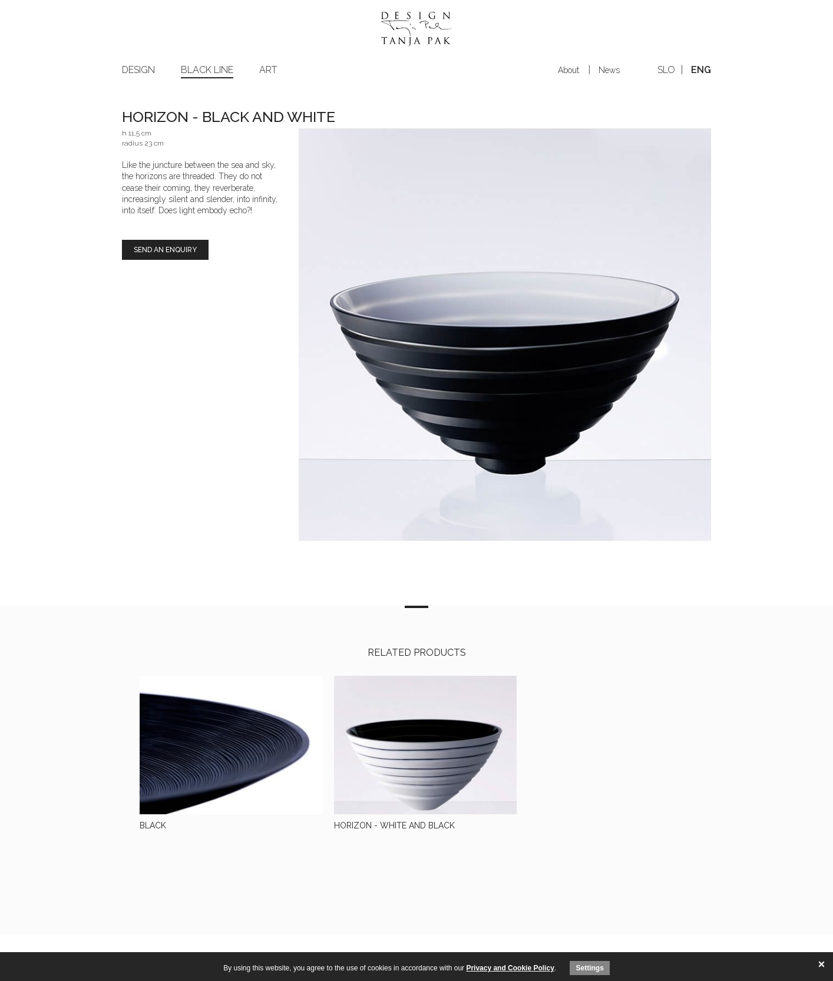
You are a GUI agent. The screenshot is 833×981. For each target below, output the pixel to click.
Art (268, 69)
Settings (589, 968)
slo (666, 69)
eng (701, 69)
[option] (505, 334)
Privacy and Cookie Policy (510, 968)
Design (138, 69)
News (609, 70)
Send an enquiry (165, 250)
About (568, 70)
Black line (207, 69)
